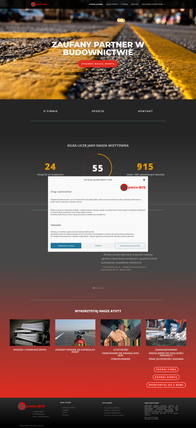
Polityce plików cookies (84, 212)
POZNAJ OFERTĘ (166, 377)
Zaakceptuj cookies (66, 245)
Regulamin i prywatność (152, 4)
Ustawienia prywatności (130, 245)
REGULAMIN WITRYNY (111, 408)
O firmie (124, 4)
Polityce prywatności (64, 212)
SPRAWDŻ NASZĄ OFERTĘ (98, 63)
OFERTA (65, 412)
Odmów (98, 245)
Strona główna (96, 4)
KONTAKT (65, 415)
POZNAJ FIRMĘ (166, 369)
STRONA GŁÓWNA (68, 408)
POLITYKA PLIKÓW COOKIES (114, 415)
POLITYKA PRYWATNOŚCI (112, 413)
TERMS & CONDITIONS (112, 410)
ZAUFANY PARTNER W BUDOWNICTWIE (98, 48)
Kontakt (135, 4)
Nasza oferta (112, 4)
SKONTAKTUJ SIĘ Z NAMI (166, 385)
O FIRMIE (65, 410)
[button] (144, 180)
